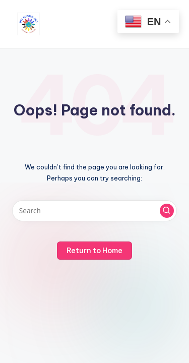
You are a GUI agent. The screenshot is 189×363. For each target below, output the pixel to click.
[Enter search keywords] (94, 210)
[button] (167, 211)
